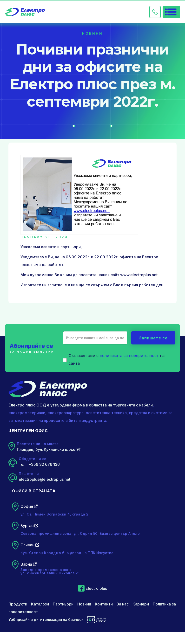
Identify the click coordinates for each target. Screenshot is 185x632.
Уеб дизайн (19, 619)
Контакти (104, 604)
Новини (84, 604)
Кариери (140, 604)
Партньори (63, 604)
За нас (123, 604)
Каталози (40, 604)
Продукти (17, 604)
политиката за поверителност (129, 355)
